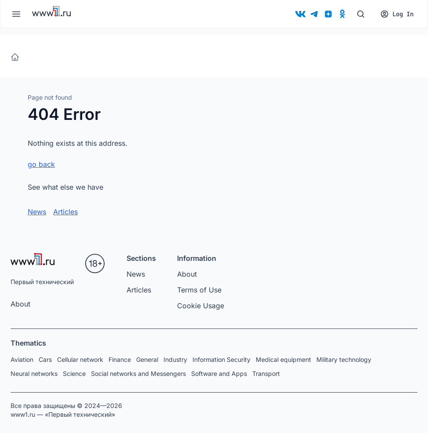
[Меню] (16, 14)
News (37, 211)
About (20, 303)
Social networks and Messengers (138, 373)
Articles (65, 211)
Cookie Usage (200, 305)
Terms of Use (199, 289)
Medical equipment (283, 359)
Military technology (343, 359)
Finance (120, 359)
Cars (45, 359)
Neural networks (34, 373)
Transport (266, 373)
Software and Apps (219, 373)
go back (41, 164)
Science (74, 373)
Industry (175, 359)
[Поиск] (361, 14)
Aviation (22, 359)
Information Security (221, 359)
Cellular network (80, 359)
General (147, 359)
